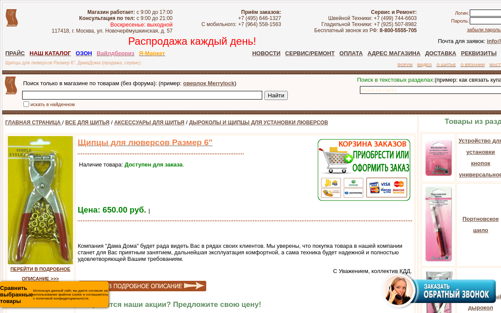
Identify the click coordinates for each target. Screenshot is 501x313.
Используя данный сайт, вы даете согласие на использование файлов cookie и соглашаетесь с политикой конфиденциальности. (54, 294)
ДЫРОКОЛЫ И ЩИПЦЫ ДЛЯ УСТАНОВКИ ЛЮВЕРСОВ (258, 123)
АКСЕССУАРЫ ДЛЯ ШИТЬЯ (149, 123)
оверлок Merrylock (208, 83)
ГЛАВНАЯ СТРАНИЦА (33, 123)
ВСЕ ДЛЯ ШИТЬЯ (87, 123)
